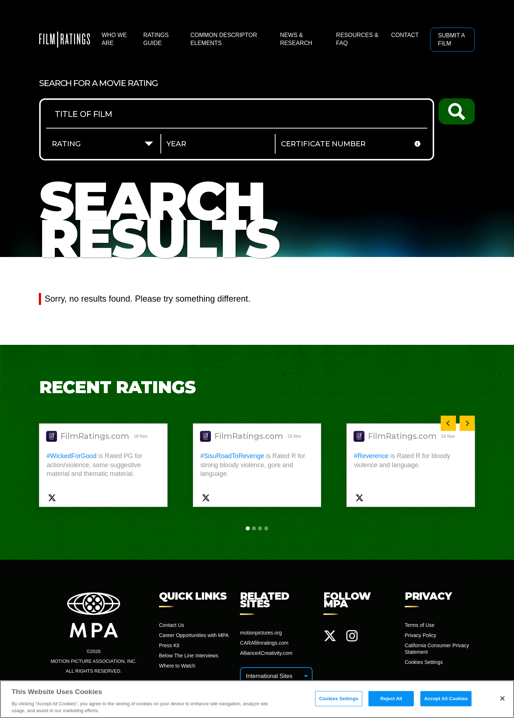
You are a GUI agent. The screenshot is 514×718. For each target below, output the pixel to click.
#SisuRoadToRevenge (232, 456)
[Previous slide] (448, 423)
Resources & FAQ (357, 39)
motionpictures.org (261, 633)
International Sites (269, 676)
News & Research (296, 39)
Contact (405, 35)
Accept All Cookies (446, 698)
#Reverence (371, 456)
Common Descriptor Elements (224, 39)
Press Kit (169, 645)
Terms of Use (420, 625)
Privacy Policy (420, 635)
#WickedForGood (71, 456)
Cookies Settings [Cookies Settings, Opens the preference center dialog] (338, 698)
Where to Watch (177, 666)
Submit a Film (451, 39)
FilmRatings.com (95, 436)
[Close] (502, 698)
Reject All (391, 698)
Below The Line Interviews (188, 655)
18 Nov (141, 436)
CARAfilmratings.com (264, 643)
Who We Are (114, 39)
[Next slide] (467, 423)
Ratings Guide (156, 39)
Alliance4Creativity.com (266, 653)
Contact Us (171, 625)
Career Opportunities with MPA (194, 635)
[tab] (248, 528)
